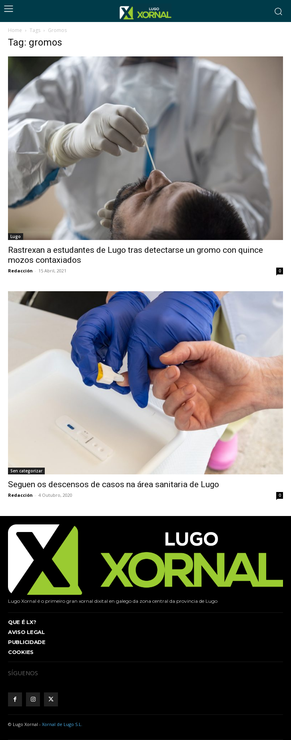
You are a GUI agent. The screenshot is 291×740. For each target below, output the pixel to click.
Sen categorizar (26, 471)
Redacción (20, 271)
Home (15, 30)
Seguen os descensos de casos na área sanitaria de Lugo (113, 484)
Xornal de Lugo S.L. (62, 724)
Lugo (15, 236)
